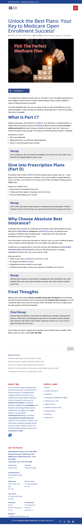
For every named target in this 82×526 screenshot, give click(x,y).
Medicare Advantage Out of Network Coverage (24, 360)
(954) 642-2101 (28, 456)
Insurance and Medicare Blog (56, 399)
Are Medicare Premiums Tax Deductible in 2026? (25, 373)
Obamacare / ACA (52, 403)
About (47, 389)
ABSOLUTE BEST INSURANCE (20, 35)
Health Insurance (51, 393)
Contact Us (49, 419)
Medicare (48, 396)
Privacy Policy (50, 413)
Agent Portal (50, 406)
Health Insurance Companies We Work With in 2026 (26, 363)
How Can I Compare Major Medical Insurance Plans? (26, 367)
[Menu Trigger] (75, 8)
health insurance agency (51, 35)
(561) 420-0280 (14, 2)
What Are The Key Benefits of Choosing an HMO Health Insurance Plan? (33, 370)
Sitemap (48, 416)
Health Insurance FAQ (53, 409)
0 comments (66, 35)
